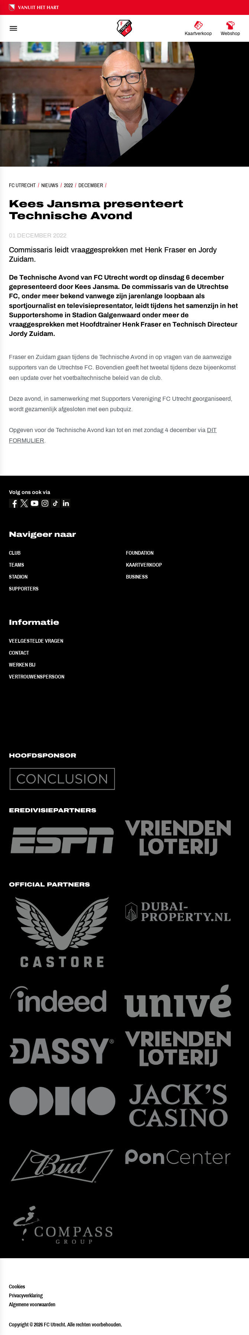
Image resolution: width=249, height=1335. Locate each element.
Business (137, 576)
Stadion (18, 576)
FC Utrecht (22, 185)
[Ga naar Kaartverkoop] (198, 28)
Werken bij (22, 664)
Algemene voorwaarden (32, 1304)
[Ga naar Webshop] (230, 28)
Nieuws (49, 185)
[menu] (13, 28)
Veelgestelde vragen (36, 640)
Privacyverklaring (26, 1295)
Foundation (139, 553)
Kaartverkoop (144, 564)
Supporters (24, 588)
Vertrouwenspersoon (36, 676)
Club (14, 553)
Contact (19, 652)
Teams (16, 564)
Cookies (17, 1286)
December (90, 185)
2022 (68, 185)
